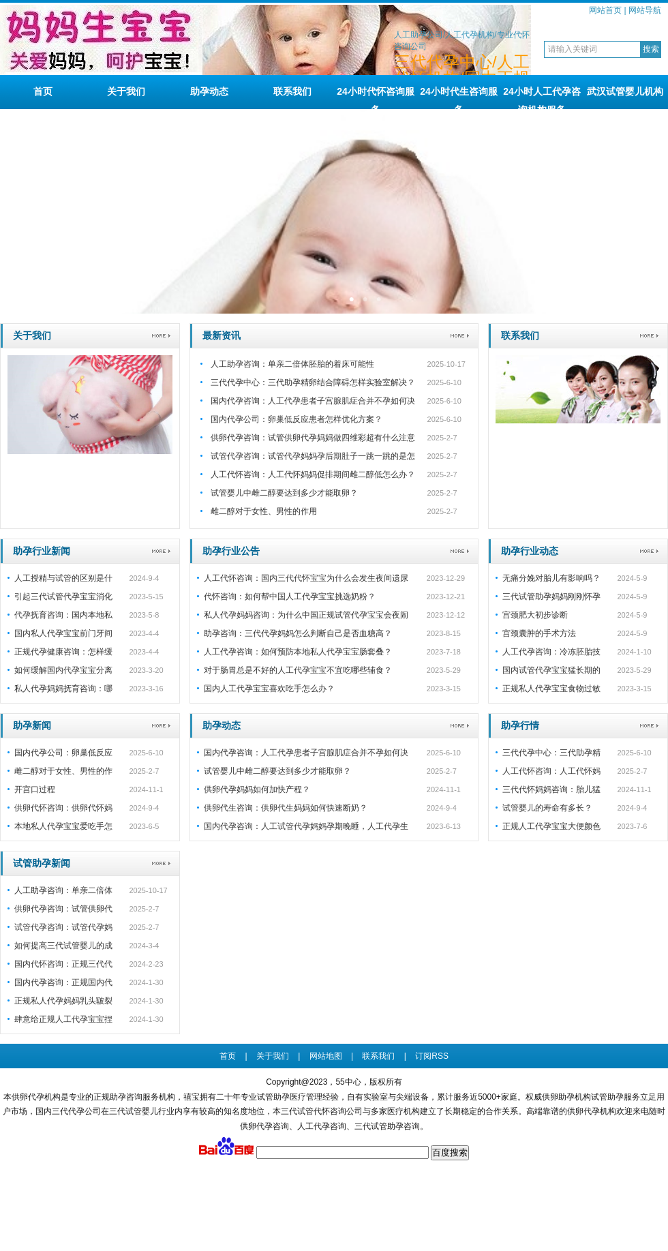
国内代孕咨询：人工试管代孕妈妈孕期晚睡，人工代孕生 (306, 826)
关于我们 (126, 91)
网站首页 (605, 10)
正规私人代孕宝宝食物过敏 (551, 688)
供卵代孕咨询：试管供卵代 (63, 909)
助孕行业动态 (529, 550)
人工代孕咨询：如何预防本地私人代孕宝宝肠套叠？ (298, 652)
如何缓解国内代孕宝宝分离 (63, 670)
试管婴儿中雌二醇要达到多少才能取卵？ (284, 493)
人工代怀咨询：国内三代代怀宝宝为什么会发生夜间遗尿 (306, 578)
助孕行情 (520, 725)
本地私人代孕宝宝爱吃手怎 (63, 826)
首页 (42, 91)
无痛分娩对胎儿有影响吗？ (551, 578)
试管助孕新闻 (41, 863)
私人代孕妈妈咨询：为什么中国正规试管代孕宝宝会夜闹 (306, 615)
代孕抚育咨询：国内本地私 (63, 615)
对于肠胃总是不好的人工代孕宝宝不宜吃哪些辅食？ (298, 670)
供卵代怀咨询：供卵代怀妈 (63, 808)
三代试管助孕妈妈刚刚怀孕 (551, 596)
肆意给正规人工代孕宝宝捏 (63, 1019)
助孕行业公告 (231, 550)
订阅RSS (432, 1056)
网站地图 (325, 1056)
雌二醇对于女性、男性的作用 (264, 511)
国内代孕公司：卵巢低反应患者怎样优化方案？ (296, 419)
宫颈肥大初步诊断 (535, 615)
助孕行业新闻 (41, 550)
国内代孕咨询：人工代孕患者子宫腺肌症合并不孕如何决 (313, 401)
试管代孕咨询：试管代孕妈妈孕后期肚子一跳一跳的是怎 (313, 456)
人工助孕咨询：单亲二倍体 (63, 890)
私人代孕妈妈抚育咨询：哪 (63, 688)
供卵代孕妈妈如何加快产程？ (257, 789)
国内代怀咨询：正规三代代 (63, 964)
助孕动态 (209, 91)
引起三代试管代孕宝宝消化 (63, 596)
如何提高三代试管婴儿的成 (63, 945)
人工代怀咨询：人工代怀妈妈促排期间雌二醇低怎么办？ (313, 474)
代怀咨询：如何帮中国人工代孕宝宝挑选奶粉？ (290, 596)
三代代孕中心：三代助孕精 (551, 752)
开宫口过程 (34, 789)
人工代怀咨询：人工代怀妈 (551, 771)
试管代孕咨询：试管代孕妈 (63, 927)
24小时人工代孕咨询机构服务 (542, 97)
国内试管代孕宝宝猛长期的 (551, 670)
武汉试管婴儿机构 (625, 91)
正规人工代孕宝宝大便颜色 (551, 826)
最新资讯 (221, 335)
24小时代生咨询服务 (459, 97)
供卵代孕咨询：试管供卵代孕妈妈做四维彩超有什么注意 (313, 437)
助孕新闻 (32, 725)
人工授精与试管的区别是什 (63, 578)
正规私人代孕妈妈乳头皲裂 (63, 1001)
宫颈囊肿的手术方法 (539, 633)
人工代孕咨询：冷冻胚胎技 (551, 652)
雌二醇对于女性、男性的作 (63, 771)
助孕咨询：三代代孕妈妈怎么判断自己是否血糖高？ (298, 633)
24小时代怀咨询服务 (375, 97)
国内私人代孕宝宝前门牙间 (63, 633)
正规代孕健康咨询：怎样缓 (63, 652)
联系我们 (292, 91)
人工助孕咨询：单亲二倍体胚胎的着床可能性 (292, 364)
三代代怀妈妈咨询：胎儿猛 (551, 789)
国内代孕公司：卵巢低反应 (63, 752)
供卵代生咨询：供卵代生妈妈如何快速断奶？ (285, 808)
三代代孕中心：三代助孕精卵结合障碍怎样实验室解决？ (313, 382)
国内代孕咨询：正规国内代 (63, 982)
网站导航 (644, 10)
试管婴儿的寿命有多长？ (547, 808)
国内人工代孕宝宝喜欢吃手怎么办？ (269, 688)
